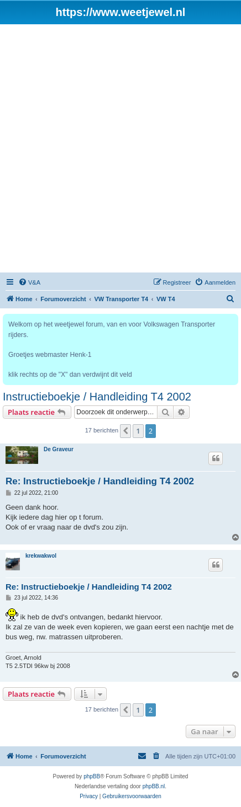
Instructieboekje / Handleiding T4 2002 (97, 397)
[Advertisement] (120, 150)
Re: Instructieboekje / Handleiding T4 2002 (100, 481)
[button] (125, 430)
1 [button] (138, 431)
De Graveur (59, 449)
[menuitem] (29, 282)
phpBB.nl (154, 786)
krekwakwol (40, 556)
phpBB (91, 776)
